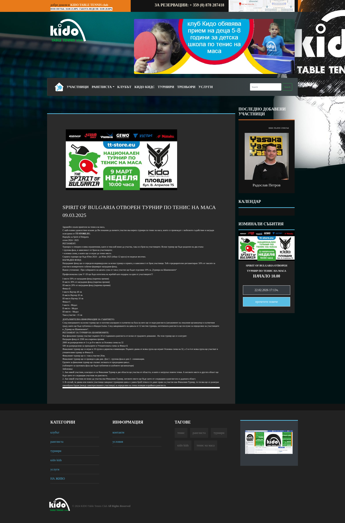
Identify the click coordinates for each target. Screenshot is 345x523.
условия (117, 441)
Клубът (124, 87)
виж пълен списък (279, 127)
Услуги (205, 87)
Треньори (186, 87)
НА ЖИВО (57, 478)
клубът (54, 432)
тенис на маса (206, 445)
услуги (54, 469)
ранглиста (56, 441)
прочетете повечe (266, 301)
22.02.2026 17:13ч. (267, 290)
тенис (181, 433)
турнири (55, 451)
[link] (82, 233)
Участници (78, 87)
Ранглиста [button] (102, 87)
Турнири (166, 87)
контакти (118, 432)
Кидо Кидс (144, 87)
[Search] (265, 87)
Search (287, 87)
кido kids (56, 460)
